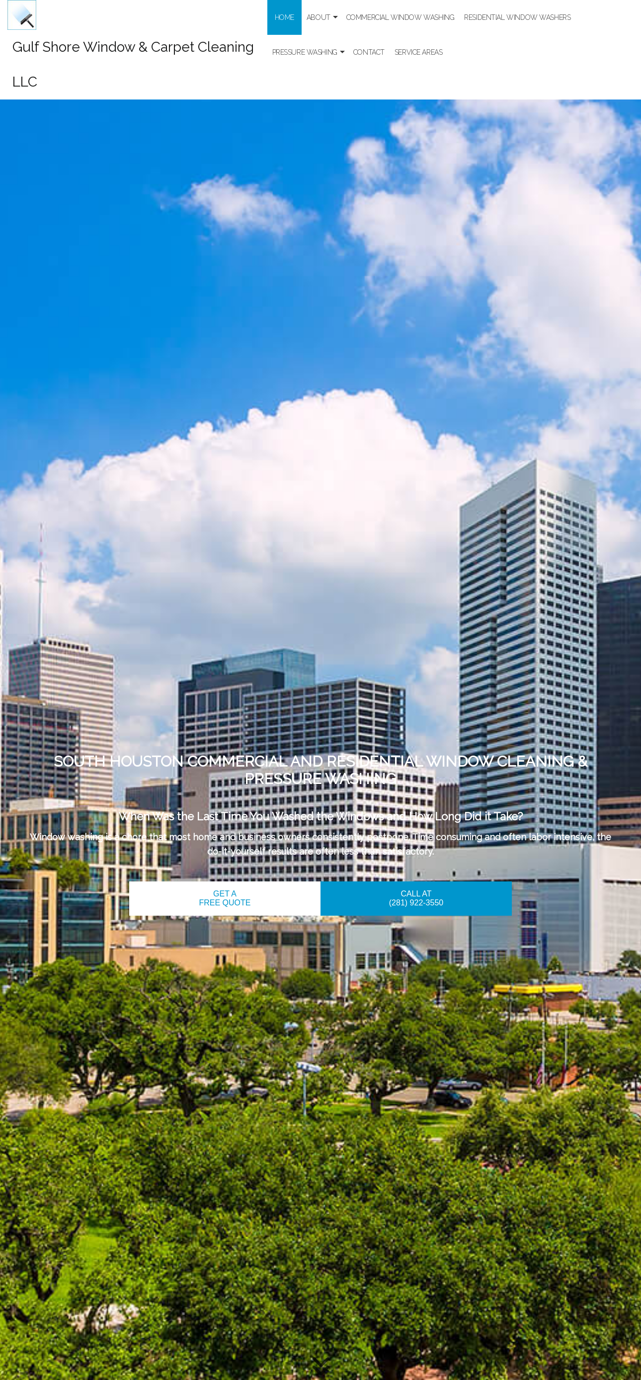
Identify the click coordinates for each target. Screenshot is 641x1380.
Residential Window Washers (517, 17)
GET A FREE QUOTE (224, 898)
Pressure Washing (304, 52)
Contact (369, 52)
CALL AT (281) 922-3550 (416, 898)
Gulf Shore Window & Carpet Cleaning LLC (133, 64)
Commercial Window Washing (400, 17)
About (318, 17)
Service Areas (419, 52)
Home (284, 17)
